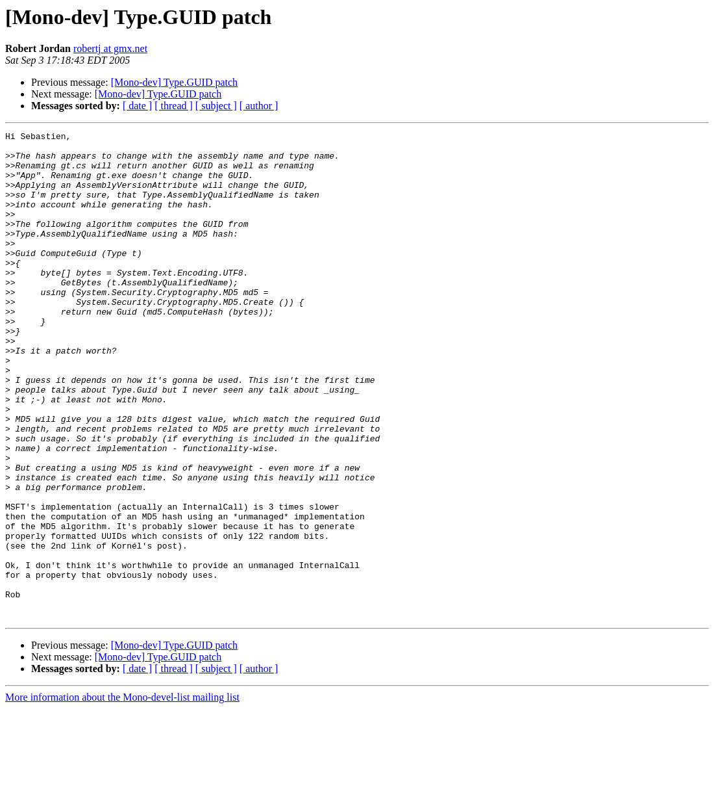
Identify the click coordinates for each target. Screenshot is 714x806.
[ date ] (137, 105)
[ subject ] (216, 105)
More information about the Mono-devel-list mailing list (122, 794)
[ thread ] (173, 105)
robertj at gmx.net (110, 48)
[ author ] (259, 105)
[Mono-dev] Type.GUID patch (174, 82)
